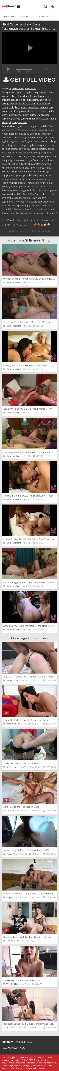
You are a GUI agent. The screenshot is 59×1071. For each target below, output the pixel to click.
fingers (41, 95)
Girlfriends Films (13, 220)
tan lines (36, 118)
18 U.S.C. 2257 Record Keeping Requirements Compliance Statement (25, 1061)
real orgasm (43, 114)
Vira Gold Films (13, 984)
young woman (19, 122)
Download (20, 225)
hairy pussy (45, 99)
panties (14, 111)
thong (53, 118)
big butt (20, 92)
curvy (35, 92)
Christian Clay (12, 810)
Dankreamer (12, 767)
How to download (13, 1048)
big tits (28, 92)
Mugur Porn (11, 854)
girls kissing (32, 99)
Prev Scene (18, 231)
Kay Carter (30, 88)
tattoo (45, 118)
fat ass (33, 95)
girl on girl (20, 99)
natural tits (33, 107)
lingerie (43, 92)
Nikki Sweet (18, 88)
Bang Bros (11, 723)
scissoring (7, 118)
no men (44, 107)
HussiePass (11, 1027)
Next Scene (40, 231)
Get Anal (10, 680)
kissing (5, 103)
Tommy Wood (12, 940)
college (13, 95)
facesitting (23, 95)
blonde (5, 95)
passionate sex (26, 111)
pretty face (41, 111)
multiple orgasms (18, 107)
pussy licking (29, 114)
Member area (24, 1041)
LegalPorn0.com (24, 1057)
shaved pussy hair (22, 118)
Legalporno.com (9, 6)
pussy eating (15, 114)
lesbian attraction (27, 103)
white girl (6, 122)
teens (51, 92)
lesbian (13, 103)
